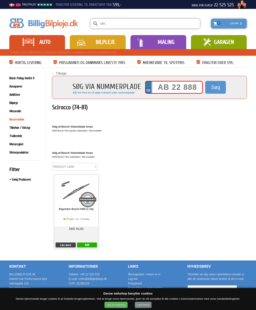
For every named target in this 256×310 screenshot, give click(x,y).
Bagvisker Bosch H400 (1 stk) (76, 209)
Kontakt (17, 266)
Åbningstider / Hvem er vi (144, 274)
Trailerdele (15, 136)
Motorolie (15, 111)
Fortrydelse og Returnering (145, 288)
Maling (166, 42)
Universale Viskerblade (57, 52)
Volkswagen (78, 52)
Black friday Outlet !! (21, 78)
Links (133, 266)
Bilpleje (105, 42)
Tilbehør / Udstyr (19, 128)
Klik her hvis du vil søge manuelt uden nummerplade (104, 92)
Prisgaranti (135, 283)
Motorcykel (16, 144)
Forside (15, 52)
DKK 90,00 (76, 228)
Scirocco (92, 52)
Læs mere (65, 245)
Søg (215, 87)
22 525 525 (224, 4)
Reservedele (35, 52)
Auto (44, 42)
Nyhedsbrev (199, 266)
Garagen (224, 42)
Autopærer (15, 86)
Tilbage (59, 73)
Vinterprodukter (19, 152)
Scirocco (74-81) (108, 52)
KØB (87, 245)
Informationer (83, 266)
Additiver (14, 95)
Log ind (132, 278)
